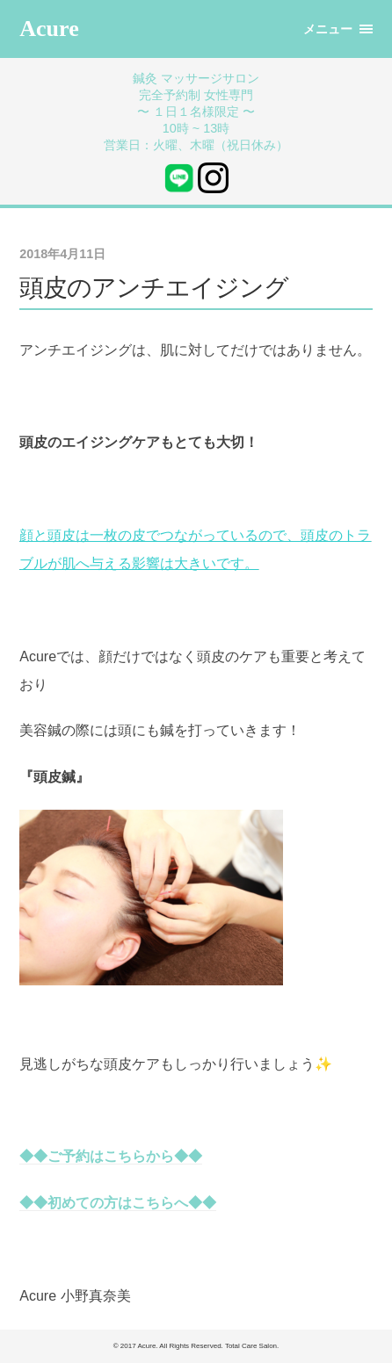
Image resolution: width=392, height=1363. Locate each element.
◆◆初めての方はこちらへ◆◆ (117, 1202)
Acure (48, 28)
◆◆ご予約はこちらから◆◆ (110, 1156)
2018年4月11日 (62, 254)
